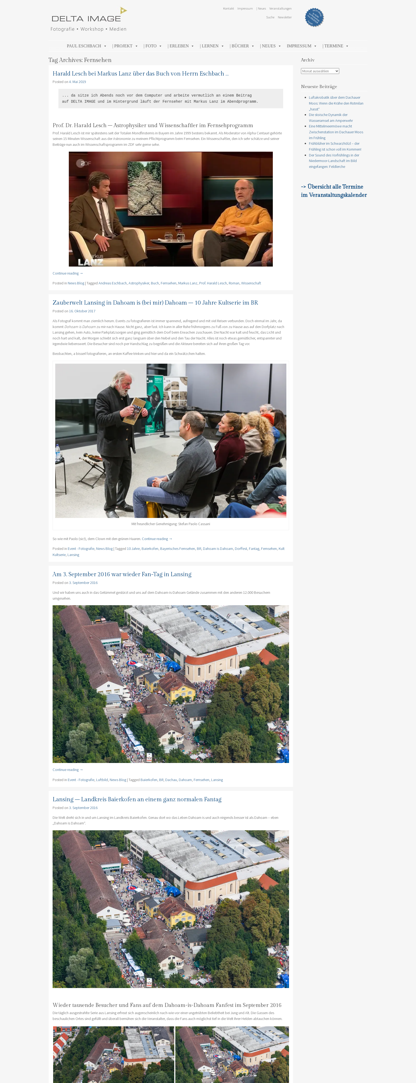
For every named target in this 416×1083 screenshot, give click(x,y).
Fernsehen (168, 283)
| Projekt (125, 46)
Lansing (73, 554)
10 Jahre (133, 548)
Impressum (245, 8)
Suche (270, 17)
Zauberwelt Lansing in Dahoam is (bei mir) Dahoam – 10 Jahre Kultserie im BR (155, 303)
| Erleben (181, 46)
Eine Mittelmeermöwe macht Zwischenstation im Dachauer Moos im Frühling (336, 132)
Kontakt (228, 8)
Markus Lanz (187, 283)
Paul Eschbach (87, 46)
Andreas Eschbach (113, 283)
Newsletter (285, 17)
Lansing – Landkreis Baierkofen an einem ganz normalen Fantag (137, 799)
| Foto (153, 46)
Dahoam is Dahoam (218, 548)
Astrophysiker (139, 283)
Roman (234, 283)
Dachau (171, 779)
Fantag (254, 548)
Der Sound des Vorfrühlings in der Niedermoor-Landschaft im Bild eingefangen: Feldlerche (334, 161)
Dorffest (241, 548)
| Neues (261, 8)
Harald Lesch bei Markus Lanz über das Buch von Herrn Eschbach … (140, 73)
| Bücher (242, 46)
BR (199, 548)
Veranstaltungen (280, 8)
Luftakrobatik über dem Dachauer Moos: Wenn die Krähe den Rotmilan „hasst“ (336, 103)
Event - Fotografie (81, 548)
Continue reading (68, 273)
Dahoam (185, 779)
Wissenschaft (251, 283)
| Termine (335, 46)
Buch (155, 283)
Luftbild (102, 779)
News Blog (76, 283)
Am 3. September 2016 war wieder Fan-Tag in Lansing (122, 574)
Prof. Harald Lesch (213, 283)
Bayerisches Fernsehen (177, 548)
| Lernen (212, 46)
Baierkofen (150, 548)
